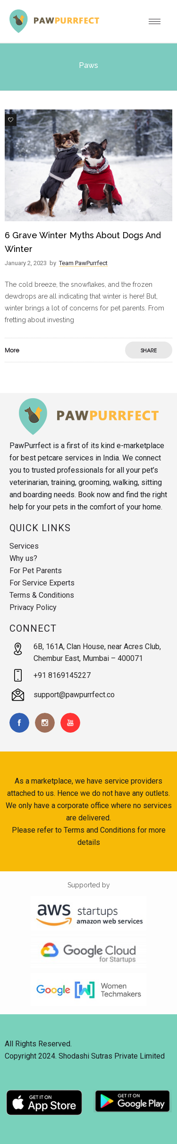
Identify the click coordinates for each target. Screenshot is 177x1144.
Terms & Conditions (41, 595)
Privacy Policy (33, 607)
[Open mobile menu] (158, 21)
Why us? (23, 558)
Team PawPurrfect (83, 263)
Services (24, 546)
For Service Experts (42, 582)
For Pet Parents (35, 570)
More (12, 350)
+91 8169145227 (62, 675)
